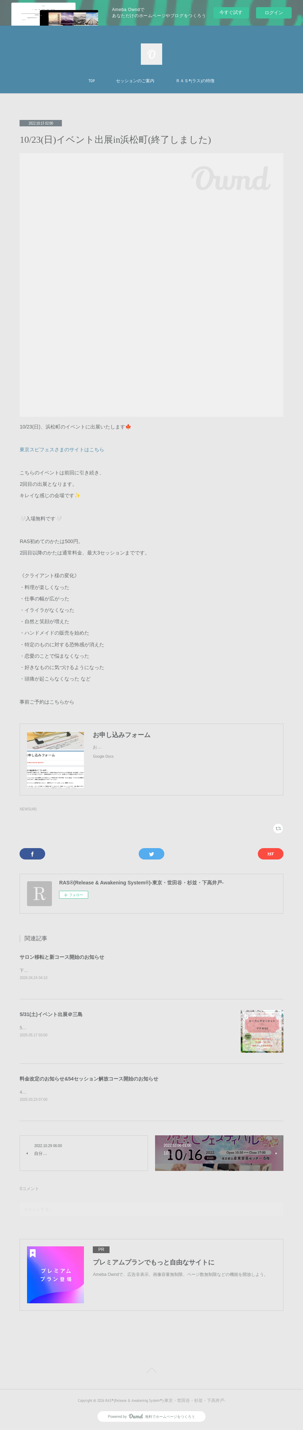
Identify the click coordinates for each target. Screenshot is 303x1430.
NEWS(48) (28, 809)
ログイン (274, 12)
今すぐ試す (231, 12)
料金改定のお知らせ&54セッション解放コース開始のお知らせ (89, 1079)
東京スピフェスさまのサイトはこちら (62, 449)
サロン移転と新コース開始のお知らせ (62, 957)
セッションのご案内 (135, 80)
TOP (92, 80)
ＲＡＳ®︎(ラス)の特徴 (195, 80)
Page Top (151, 1372)
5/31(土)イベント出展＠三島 (51, 1015)
